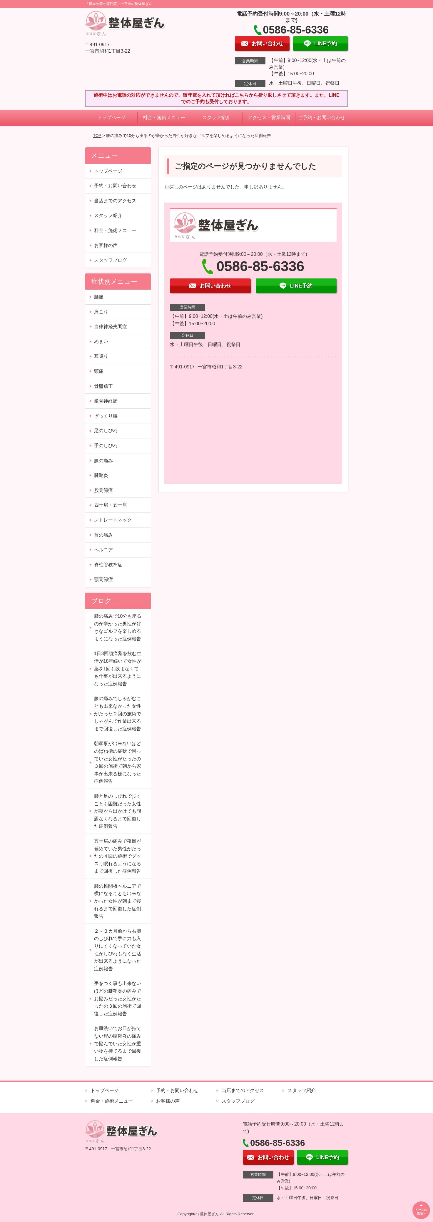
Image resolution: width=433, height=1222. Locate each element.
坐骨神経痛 (106, 400)
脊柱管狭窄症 (108, 564)
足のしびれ (106, 430)
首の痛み (103, 534)
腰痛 (98, 296)
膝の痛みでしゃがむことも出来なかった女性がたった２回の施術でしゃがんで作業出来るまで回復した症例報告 (117, 713)
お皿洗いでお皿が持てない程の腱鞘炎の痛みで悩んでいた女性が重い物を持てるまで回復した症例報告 (117, 1043)
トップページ (111, 117)
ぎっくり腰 (106, 415)
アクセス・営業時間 (269, 117)
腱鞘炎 (101, 475)
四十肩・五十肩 (110, 505)
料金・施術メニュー (164, 117)
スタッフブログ (110, 260)
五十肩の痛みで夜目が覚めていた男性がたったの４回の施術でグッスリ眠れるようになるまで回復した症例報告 (117, 856)
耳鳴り (101, 356)
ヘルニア (103, 549)
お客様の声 (106, 245)
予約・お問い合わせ (115, 185)
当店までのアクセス (115, 200)
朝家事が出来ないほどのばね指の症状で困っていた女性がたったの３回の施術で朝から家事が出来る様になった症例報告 (117, 762)
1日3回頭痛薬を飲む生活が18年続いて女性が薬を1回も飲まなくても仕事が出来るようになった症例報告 (118, 668)
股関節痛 (103, 490)
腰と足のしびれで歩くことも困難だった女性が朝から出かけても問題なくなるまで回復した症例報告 (117, 811)
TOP (97, 135)
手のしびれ (106, 445)
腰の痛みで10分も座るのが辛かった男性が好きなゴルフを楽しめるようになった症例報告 (118, 627)
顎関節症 (103, 579)
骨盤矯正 (103, 386)
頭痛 (98, 371)
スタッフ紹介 (216, 117)
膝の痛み (103, 460)
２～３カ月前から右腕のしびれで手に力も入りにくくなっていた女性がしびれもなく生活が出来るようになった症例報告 (117, 950)
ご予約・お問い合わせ (321, 117)
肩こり (101, 311)
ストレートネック (113, 519)
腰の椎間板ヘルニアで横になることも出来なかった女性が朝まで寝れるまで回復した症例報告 (117, 901)
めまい (101, 341)
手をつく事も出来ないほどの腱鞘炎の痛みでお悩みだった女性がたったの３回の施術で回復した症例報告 (117, 998)
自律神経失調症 (110, 326)
